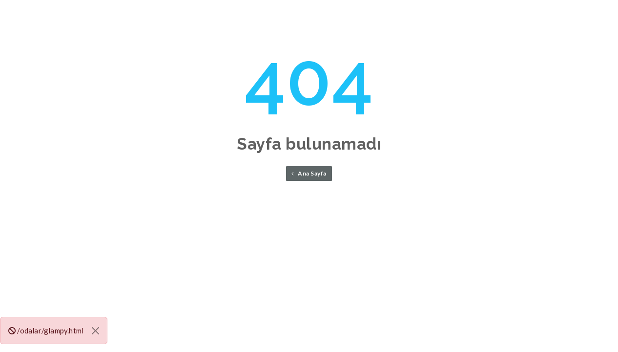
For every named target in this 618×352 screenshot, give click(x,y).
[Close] (95, 330)
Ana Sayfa (308, 173)
